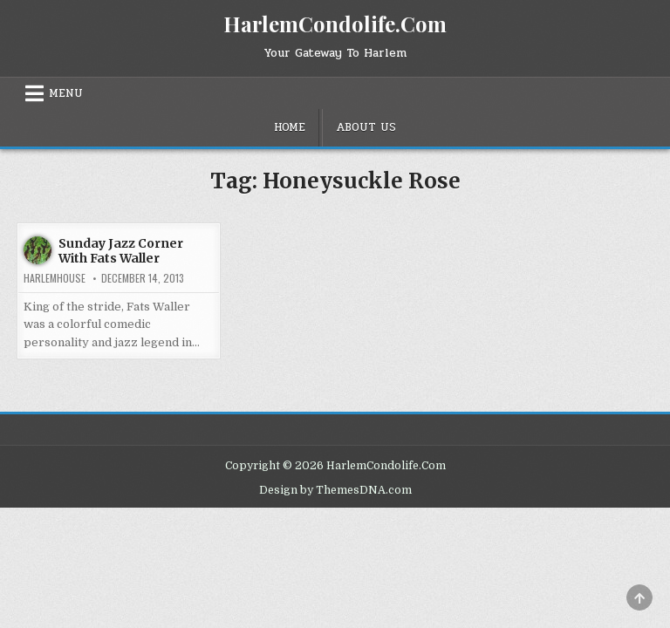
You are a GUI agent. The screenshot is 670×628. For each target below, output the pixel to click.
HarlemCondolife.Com (335, 24)
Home (289, 127)
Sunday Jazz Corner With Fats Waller (120, 251)
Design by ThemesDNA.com (335, 490)
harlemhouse (54, 278)
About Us (366, 127)
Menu (66, 93)
